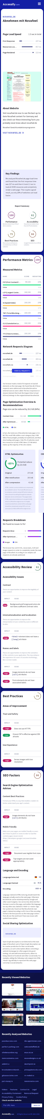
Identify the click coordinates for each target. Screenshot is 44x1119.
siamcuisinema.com (10, 1058)
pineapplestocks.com (33, 1069)
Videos (4, 1089)
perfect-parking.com (10, 1047)
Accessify (11, 4)
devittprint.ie (29, 1064)
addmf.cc (6, 1064)
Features (13, 1089)
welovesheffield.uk (31, 1047)
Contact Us (24, 1089)
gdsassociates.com (10, 1075)
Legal (34, 1089)
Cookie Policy (21, 1097)
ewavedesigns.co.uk (32, 1058)
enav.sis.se (28, 1052)
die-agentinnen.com (32, 1041)
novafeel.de (9, 16)
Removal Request (31, 1093)
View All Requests (22, 371)
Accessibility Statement (11, 1093)
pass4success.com (9, 1041)
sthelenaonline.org (9, 1052)
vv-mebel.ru (29, 1075)
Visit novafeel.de (13, 132)
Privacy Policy (7, 1097)
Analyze (37, 1105)
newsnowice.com (31, 1081)
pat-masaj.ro (7, 1081)
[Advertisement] (22, 64)
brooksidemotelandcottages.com (12, 1069)
